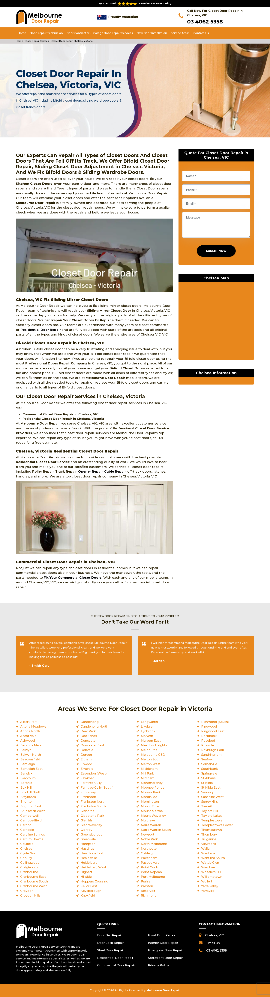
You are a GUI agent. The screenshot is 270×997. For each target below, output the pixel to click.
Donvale (87, 750)
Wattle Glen (210, 862)
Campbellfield (31, 820)
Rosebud (208, 740)
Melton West (150, 764)
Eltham (86, 759)
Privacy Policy (158, 965)
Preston (147, 886)
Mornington (150, 801)
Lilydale (146, 726)
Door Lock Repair (110, 943)
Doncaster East (92, 745)
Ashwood (27, 740)
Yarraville (207, 891)
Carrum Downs (31, 839)
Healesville (89, 858)
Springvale (209, 773)
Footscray (88, 792)
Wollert (206, 881)
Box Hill (26, 787)
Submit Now (216, 251)
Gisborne (87, 811)
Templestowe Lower (217, 825)
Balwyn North (30, 754)
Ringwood (209, 726)
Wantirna (208, 853)
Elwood (86, 764)
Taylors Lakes (211, 816)
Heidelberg (89, 862)
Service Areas (180, 33)
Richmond (149, 895)
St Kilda (207, 783)
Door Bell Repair (109, 935)
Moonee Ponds (152, 787)
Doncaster (89, 740)
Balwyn (25, 750)
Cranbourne (29, 872)
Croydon (26, 891)
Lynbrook (148, 731)
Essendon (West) (94, 773)
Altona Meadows (33, 726)
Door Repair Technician (46, 33)
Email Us (213, 943)
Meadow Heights (154, 745)
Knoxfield (88, 895)
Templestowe (211, 820)
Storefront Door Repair (165, 958)
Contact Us (201, 33)
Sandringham (211, 754)
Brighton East (30, 806)
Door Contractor (78, 33)
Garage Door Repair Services (113, 33)
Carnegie (27, 830)
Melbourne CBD (153, 754)
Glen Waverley (91, 825)
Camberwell (29, 816)
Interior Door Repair (163, 943)
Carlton (26, 825)
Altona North (30, 731)
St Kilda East (210, 787)
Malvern (147, 736)
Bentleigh (27, 764)
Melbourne (149, 750)
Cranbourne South (34, 881)
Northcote (149, 848)
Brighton (27, 801)
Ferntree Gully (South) (97, 787)
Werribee (208, 867)
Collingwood (30, 862)
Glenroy (86, 830)
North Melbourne (154, 844)
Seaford (207, 759)
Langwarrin (149, 722)
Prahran (146, 881)
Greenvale (88, 839)
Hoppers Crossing (94, 881)
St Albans (208, 778)
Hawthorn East (92, 853)
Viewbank (208, 844)
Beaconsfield (30, 759)
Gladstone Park (92, 816)
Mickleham (149, 769)
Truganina (209, 839)
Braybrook (28, 797)
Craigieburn (29, 867)
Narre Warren (151, 825)
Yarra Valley (209, 886)
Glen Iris (87, 820)
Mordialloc (149, 797)
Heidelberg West (93, 867)
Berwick (26, 773)
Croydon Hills (30, 895)
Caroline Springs (32, 834)
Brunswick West (32, 811)
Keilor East (89, 886)
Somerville (209, 764)
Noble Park (149, 839)
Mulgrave (148, 820)
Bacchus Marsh (32, 745)
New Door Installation (152, 33)
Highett (86, 872)
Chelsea (26, 848)
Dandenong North (94, 726)
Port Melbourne (153, 877)
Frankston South (93, 806)
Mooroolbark (151, 792)
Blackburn (28, 778)
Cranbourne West (33, 886)
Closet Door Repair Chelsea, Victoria (72, 41)
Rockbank (209, 736)
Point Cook (149, 867)
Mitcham (147, 778)
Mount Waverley (153, 816)
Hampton (88, 844)
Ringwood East (213, 731)
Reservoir (148, 891)
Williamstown (211, 877)
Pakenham (149, 858)
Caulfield (27, 844)
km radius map (216, 322)
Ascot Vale (28, 736)
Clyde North (29, 853)
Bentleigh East (31, 769)
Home (22, 33)
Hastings (87, 848)
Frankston (88, 797)
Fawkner (87, 778)
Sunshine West (212, 797)
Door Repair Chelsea (37, 41)
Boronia (26, 783)
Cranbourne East (33, 877)
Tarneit (206, 806)
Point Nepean (151, 872)
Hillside (86, 877)
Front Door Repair (161, 935)
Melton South (151, 759)
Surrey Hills (209, 801)
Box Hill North (30, 792)
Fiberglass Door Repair (165, 950)
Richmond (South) (215, 722)
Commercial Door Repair (116, 965)
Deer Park (88, 731)
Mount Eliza (150, 806)
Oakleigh (147, 853)
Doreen (86, 754)
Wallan (206, 848)
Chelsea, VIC (214, 935)
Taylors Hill (209, 811)
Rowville (207, 745)
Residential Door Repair (40, 330)
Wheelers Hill (211, 872)
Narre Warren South (156, 830)
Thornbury (209, 834)
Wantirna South (213, 858)
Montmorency (152, 783)
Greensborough (92, 834)
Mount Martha (152, 811)
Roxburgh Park (212, 750)
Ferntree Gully (91, 783)
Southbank (209, 769)
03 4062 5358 (205, 21)
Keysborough (91, 891)
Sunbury (207, 792)
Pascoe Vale (150, 862)
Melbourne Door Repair (163, 990)
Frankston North (93, 801)
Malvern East (151, 740)
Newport (147, 834)
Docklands (89, 736)
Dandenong (90, 722)
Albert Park (29, 722)
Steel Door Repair (110, 950)
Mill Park (147, 773)
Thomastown (211, 830)
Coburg (26, 858)
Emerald (87, 769)
